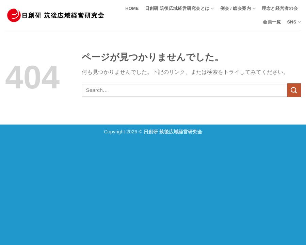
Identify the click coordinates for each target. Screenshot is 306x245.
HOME (132, 8)
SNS (294, 22)
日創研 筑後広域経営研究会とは (179, 8)
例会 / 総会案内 (238, 8)
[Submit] (294, 90)
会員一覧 (272, 21)
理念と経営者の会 (280, 8)
